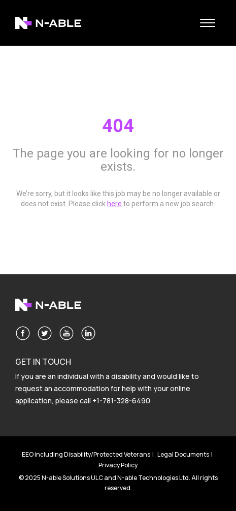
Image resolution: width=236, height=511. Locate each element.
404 (118, 126)
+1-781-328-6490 (121, 400)
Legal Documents (183, 454)
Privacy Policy (118, 465)
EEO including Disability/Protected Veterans (86, 454)
